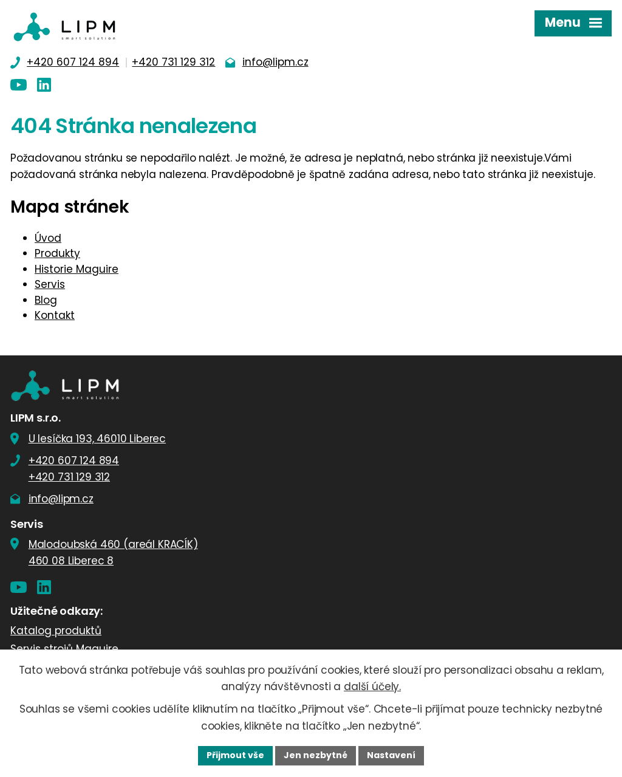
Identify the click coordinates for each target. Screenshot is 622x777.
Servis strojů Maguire (64, 649)
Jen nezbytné (315, 755)
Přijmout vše (235, 755)
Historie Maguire (76, 269)
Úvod (48, 238)
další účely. (372, 686)
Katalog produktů (55, 630)
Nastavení (391, 755)
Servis (50, 284)
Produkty (57, 253)
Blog (46, 300)
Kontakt (55, 315)
